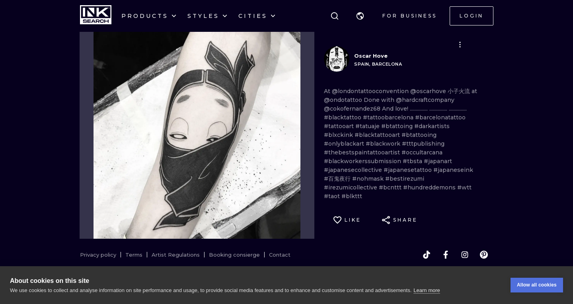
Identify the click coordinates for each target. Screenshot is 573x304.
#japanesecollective (354, 169)
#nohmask (368, 178)
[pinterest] (483, 254)
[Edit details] (460, 44)
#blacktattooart (378, 134)
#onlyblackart (345, 143)
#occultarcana (421, 152)
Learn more (426, 291)
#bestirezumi (404, 178)
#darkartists (432, 126)
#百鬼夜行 (338, 178)
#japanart (438, 161)
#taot (332, 196)
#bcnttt (391, 187)
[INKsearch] (96, 16)
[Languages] (360, 15)
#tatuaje (368, 126)
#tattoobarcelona (389, 117)
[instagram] (464, 254)
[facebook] (445, 254)
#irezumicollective (351, 187)
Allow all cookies (537, 285)
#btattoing (397, 126)
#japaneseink (453, 169)
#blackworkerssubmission (363, 161)
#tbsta (413, 161)
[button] (360, 15)
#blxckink (339, 134)
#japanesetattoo (408, 169)
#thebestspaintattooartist (362, 152)
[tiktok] (426, 254)
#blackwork (384, 143)
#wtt (464, 187)
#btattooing (419, 134)
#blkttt (351, 196)
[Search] (334, 15)
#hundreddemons (430, 187)
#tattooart (339, 126)
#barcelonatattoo (440, 117)
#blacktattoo (343, 117)
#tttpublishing (423, 143)
